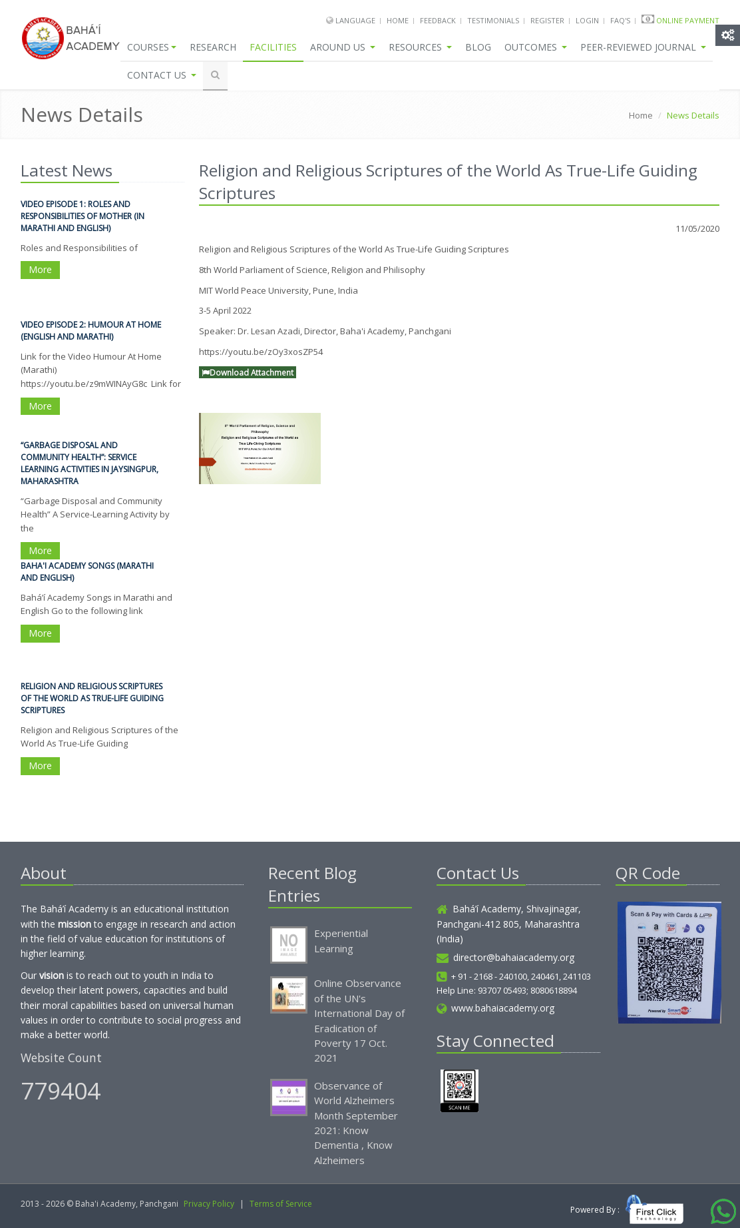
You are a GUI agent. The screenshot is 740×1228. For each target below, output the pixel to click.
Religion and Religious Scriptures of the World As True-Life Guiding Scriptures (92, 699)
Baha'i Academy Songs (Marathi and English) (87, 572)
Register (547, 20)
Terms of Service (281, 1203)
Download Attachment (247, 372)
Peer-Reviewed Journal (643, 47)
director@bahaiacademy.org (505, 957)
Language (356, 20)
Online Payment (687, 20)
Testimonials (493, 20)
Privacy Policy (209, 1203)
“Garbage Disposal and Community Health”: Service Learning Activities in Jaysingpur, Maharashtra (89, 463)
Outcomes (535, 47)
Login (587, 20)
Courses (151, 47)
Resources (420, 47)
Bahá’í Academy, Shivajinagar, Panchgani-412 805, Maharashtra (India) (509, 923)
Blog (478, 47)
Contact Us (161, 75)
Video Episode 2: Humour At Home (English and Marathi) (91, 331)
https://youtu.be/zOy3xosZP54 (261, 352)
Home (398, 20)
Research (213, 47)
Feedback (438, 20)
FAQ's (620, 20)
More (40, 270)
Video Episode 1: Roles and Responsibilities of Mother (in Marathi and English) (82, 216)
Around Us (342, 47)
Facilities (273, 47)
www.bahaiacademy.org (495, 1008)
